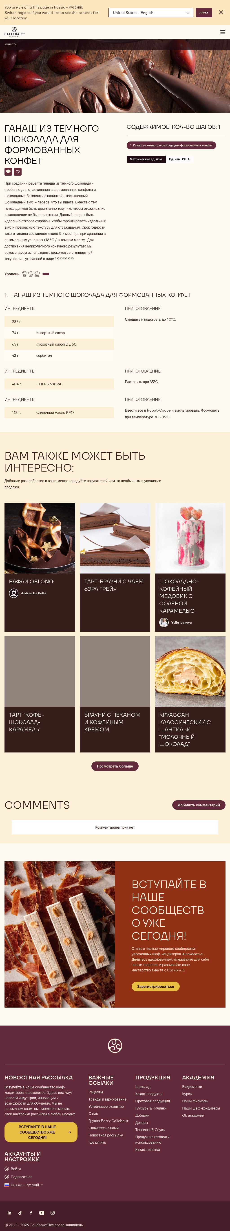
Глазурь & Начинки (151, 1108)
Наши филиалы (195, 1101)
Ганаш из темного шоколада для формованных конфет (172, 145)
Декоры (141, 1122)
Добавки (142, 1115)
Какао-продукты (148, 1094)
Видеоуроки (192, 1086)
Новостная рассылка (105, 1135)
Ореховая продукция (152, 1101)
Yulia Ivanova (181, 622)
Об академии (193, 1115)
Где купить (97, 1142)
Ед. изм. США (179, 159)
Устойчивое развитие (106, 1106)
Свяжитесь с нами (103, 1128)
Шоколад (142, 1086)
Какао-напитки (147, 1149)
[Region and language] (150, 12)
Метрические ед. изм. (146, 159)
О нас (93, 1113)
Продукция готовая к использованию (152, 1140)
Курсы (187, 1094)
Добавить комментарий (199, 805)
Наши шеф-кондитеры (201, 1108)
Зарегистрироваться (155, 986)
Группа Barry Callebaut (108, 1120)
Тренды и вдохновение (107, 1099)
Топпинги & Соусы (150, 1129)
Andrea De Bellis (33, 593)
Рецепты (10, 44)
